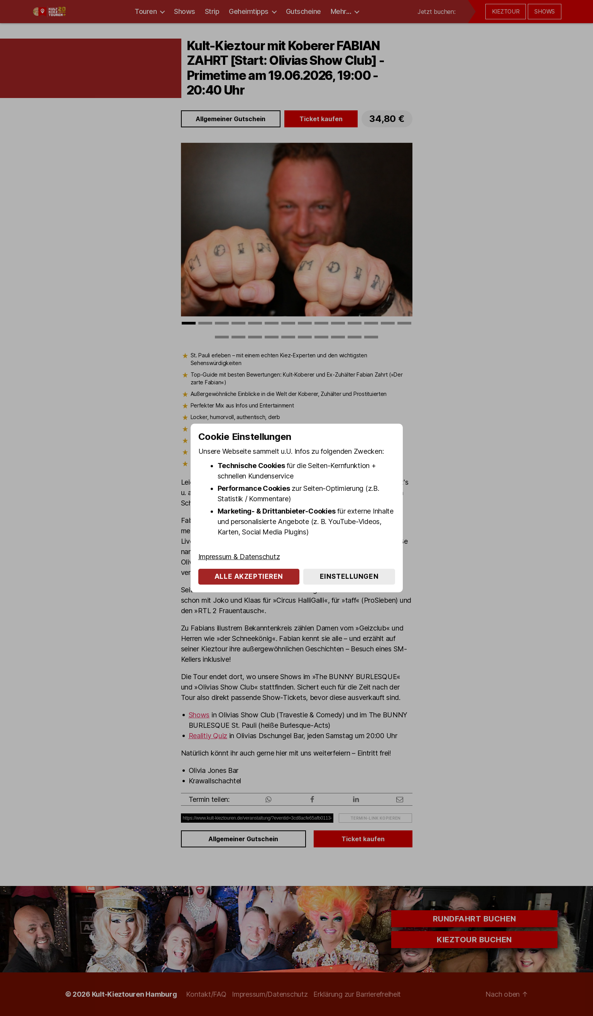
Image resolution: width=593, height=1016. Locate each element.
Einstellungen (349, 576)
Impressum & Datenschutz (239, 557)
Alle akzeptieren (249, 576)
